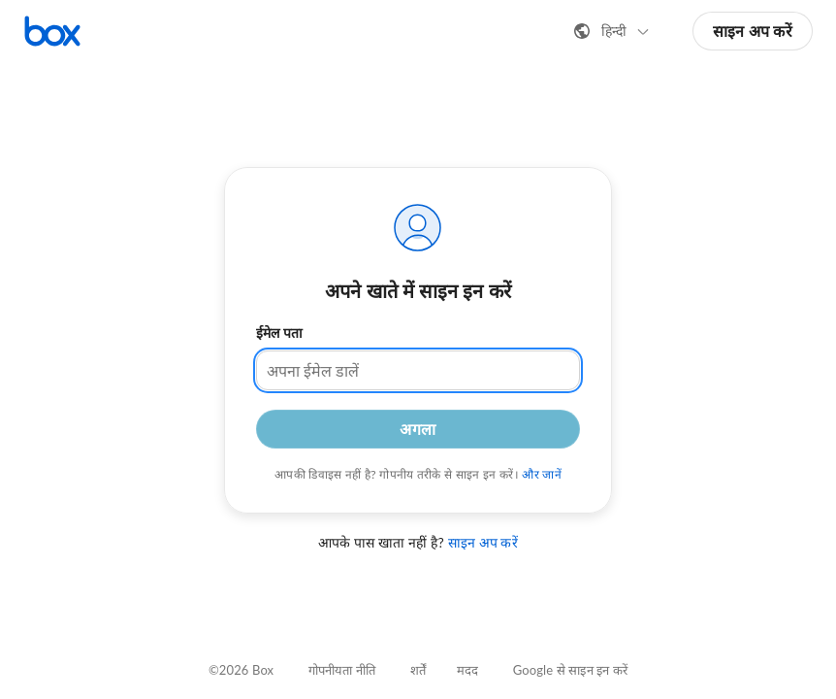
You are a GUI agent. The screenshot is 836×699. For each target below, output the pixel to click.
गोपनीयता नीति (341, 670)
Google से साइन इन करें (570, 670)
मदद (467, 670)
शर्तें (418, 670)
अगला (418, 428)
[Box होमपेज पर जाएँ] (52, 31)
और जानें (542, 474)
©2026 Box (241, 670)
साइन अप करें (752, 30)
